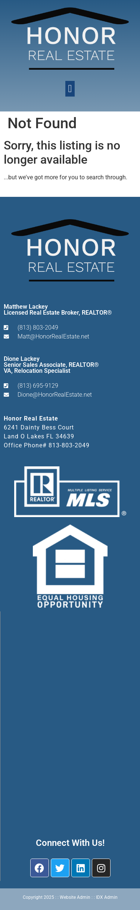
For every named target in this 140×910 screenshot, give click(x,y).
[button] (69, 89)
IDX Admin (107, 897)
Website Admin (75, 897)
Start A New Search (29, 191)
